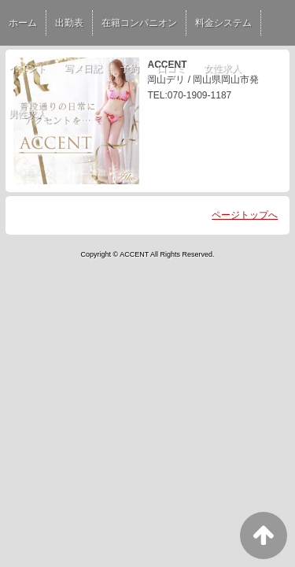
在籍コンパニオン (139, 22)
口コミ (171, 68)
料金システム (223, 22)
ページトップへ (245, 214)
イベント (27, 68)
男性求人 (27, 114)
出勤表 (69, 22)
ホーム (23, 22)
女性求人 (223, 68)
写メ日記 (83, 68)
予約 (129, 68)
